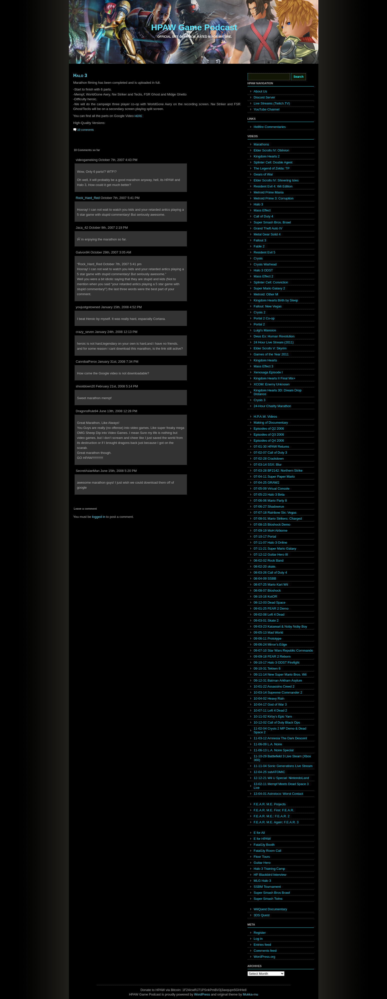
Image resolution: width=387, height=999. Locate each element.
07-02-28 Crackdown (269, 458)
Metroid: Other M (266, 294)
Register (260, 933)
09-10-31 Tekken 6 (267, 668)
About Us (260, 91)
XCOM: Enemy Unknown (272, 384)
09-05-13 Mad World (268, 632)
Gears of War (263, 174)
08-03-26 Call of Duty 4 (270, 572)
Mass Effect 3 (263, 366)
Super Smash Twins (268, 899)
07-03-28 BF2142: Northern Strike (278, 470)
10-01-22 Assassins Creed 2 (274, 686)
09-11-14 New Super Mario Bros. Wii (280, 674)
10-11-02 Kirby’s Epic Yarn (273, 716)
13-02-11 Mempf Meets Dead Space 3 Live (281, 786)
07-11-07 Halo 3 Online (270, 542)
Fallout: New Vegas (268, 306)
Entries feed (262, 945)
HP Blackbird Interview (270, 875)
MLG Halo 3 (262, 881)
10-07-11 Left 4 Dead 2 (270, 710)
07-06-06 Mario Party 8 (270, 500)
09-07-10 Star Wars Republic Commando (283, 650)
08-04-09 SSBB (265, 578)
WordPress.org (264, 957)
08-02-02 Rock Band (268, 560)
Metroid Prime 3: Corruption (274, 198)
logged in (98, 517)
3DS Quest (262, 915)
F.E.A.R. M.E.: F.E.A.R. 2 (272, 816)
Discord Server (264, 97)
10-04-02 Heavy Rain (269, 698)
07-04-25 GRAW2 (266, 482)
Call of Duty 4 (263, 216)
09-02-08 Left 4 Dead (269, 614)
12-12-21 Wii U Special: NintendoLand (281, 778)
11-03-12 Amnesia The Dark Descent (280, 738)
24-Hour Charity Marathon (272, 406)
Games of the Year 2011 (271, 354)
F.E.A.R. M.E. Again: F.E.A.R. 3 (276, 822)
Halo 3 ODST (263, 270)
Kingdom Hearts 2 (267, 156)
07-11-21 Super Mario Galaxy (275, 548)
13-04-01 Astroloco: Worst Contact (278, 794)
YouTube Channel (266, 109)
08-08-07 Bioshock (267, 590)
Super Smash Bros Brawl (272, 893)
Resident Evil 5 (264, 252)
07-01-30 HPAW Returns (271, 446)
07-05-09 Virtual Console (272, 488)
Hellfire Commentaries (270, 127)
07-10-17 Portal (265, 536)
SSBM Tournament (267, 887)
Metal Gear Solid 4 (267, 234)
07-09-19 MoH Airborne (270, 530)
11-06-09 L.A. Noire (268, 744)
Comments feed (265, 951)
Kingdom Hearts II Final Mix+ (274, 378)
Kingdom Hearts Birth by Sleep (276, 300)
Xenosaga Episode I (268, 372)
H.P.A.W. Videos (265, 416)
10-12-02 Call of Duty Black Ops (277, 722)
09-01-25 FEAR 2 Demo (271, 608)
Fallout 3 (260, 240)
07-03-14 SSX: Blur (268, 464)
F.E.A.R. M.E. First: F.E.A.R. (274, 810)
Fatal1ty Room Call (267, 851)
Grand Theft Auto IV (268, 228)
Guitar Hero (262, 863)
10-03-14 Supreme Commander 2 (278, 692)
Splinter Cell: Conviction (271, 282)
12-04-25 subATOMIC (269, 772)
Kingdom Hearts (265, 360)
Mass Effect (262, 210)
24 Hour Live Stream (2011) (274, 342)
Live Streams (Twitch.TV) (272, 103)
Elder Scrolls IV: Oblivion (271, 150)
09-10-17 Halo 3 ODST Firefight (276, 662)
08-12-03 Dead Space (269, 602)
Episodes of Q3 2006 (269, 434)
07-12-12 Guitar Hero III (271, 554)
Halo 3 (80, 75)
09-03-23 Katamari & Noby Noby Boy (280, 626)
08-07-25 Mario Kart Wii (271, 584)
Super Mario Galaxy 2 (269, 288)
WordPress (202, 994)
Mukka (247, 994)
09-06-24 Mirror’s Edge (270, 644)
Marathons (261, 144)
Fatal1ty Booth (264, 845)
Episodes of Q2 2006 (269, 428)
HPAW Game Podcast (194, 27)
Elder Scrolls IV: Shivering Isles (276, 180)
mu (256, 994)
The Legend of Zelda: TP (272, 168)
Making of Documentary (271, 422)
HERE (138, 115)
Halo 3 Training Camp (269, 869)
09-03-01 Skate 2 (266, 620)
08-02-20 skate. (265, 566)
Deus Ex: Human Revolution (274, 336)
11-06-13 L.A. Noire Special (274, 750)
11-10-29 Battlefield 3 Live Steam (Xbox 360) (282, 758)
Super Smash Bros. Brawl (272, 222)
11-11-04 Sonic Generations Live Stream (283, 766)
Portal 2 (259, 324)
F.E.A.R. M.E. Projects (270, 804)
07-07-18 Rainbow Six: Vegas (275, 512)
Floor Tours (262, 857)
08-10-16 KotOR (265, 596)
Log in (258, 939)
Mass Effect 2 (263, 276)
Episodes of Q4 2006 (269, 440)
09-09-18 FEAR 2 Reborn (272, 656)
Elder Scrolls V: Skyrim (270, 348)
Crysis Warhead (265, 264)
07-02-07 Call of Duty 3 (270, 452)
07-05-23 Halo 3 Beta (269, 494)
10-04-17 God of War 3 (270, 704)
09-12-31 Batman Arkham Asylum (278, 680)
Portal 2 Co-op (264, 318)
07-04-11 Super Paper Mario (274, 476)
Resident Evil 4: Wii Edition (273, 186)
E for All (259, 833)
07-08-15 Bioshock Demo (272, 524)
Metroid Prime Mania (269, 192)
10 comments (85, 129)
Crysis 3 (259, 400)
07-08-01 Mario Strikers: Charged (278, 518)
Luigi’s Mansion (265, 330)
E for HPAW (262, 839)
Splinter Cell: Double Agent (273, 162)
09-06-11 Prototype (267, 638)
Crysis (258, 258)
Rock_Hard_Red (88, 198)
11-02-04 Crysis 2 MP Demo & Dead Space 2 (280, 730)
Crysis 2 (259, 312)
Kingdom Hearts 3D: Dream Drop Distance (277, 392)
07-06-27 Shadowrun (269, 506)
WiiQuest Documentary (270, 909)
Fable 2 (259, 246)
